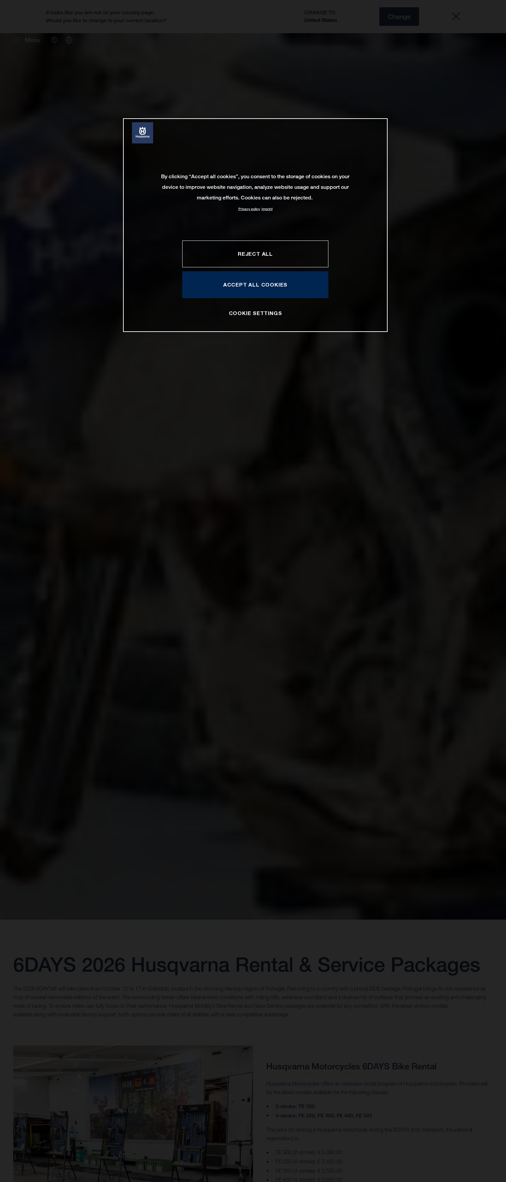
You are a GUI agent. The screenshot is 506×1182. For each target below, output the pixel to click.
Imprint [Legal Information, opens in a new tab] (267, 209)
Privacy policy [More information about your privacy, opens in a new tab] (249, 209)
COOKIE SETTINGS (255, 313)
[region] (255, 225)
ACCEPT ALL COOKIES (255, 285)
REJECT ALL (255, 254)
